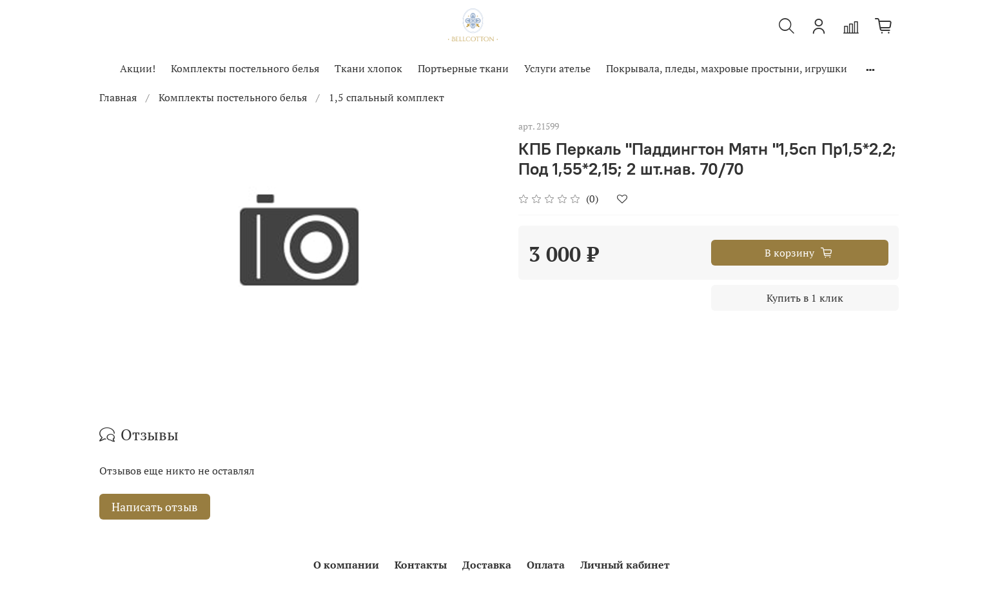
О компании (346, 565)
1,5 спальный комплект (386, 97)
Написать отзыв (155, 506)
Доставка (486, 565)
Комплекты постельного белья (245, 68)
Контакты (421, 565)
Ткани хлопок (368, 68)
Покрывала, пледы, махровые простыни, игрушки (726, 68)
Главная (118, 97)
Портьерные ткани (463, 68)
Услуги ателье (557, 68)
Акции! (137, 68)
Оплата (546, 565)
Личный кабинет (625, 565)
